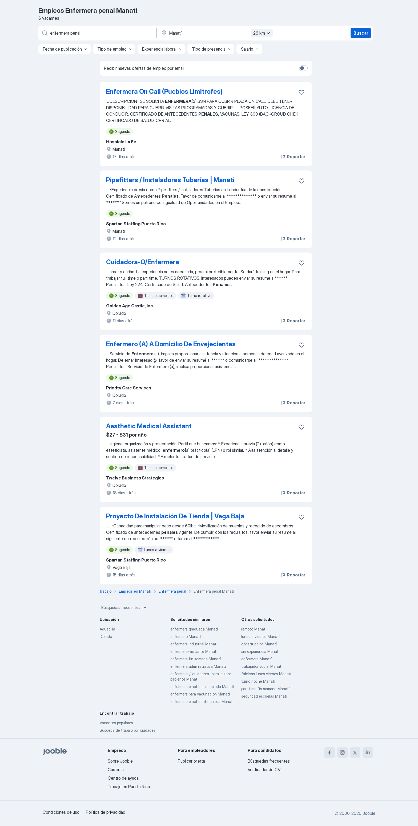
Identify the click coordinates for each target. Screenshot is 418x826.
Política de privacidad (105, 812)
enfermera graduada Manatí (194, 629)
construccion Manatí (259, 644)
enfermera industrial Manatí (193, 644)
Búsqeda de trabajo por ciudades (127, 730)
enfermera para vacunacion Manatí (200, 694)
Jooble (369, 813)
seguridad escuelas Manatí (264, 696)
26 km (262, 33)
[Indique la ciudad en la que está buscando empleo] (216, 33)
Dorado (106, 636)
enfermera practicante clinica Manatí (202, 701)
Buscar (360, 33)
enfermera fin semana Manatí (195, 659)
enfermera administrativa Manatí (198, 666)
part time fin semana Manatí (265, 688)
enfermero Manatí (185, 636)
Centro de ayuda (123, 778)
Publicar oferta (191, 761)
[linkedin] (368, 752)
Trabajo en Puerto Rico (129, 786)
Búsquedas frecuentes (124, 607)
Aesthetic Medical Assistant (149, 426)
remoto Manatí (253, 629)
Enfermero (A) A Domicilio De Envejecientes (171, 344)
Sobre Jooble (120, 761)
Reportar (292, 156)
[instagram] (342, 752)
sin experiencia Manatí (260, 651)
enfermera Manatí (256, 659)
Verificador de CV (264, 769)
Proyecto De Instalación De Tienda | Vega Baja (175, 516)
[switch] (303, 68)
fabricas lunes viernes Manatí (266, 674)
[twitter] (355, 752)
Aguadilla (107, 629)
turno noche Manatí (258, 681)
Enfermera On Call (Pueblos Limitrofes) (164, 91)
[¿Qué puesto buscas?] (97, 33)
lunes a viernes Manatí (260, 636)
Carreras (116, 769)
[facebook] (329, 752)
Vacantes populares (116, 723)
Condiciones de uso (61, 812)
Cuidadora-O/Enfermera (142, 262)
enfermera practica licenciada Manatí (202, 686)
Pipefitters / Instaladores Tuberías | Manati (170, 180)
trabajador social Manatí (261, 666)
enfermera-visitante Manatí (193, 651)
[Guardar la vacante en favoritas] (301, 92)
